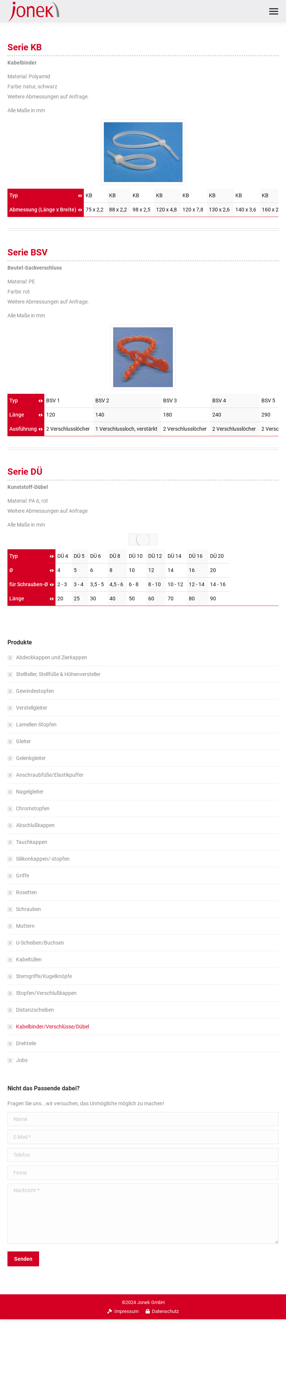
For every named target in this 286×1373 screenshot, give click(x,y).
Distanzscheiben (35, 1010)
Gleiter (23, 741)
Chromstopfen (33, 808)
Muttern (25, 926)
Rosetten (26, 892)
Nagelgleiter (30, 792)
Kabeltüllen (29, 959)
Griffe (22, 876)
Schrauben (28, 909)
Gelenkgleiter (31, 758)
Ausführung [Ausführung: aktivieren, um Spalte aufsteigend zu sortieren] (23, 429)
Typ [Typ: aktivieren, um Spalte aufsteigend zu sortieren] (13, 195)
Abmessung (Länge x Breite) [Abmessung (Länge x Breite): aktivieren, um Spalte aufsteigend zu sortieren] (42, 210)
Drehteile (26, 1043)
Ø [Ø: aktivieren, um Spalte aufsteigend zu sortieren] (11, 570)
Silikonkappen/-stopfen (43, 859)
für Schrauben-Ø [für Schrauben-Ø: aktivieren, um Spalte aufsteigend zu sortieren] (28, 584)
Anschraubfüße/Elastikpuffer (49, 775)
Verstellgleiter (31, 708)
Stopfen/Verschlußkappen (46, 993)
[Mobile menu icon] (274, 11)
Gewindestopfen (35, 691)
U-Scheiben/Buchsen (40, 943)
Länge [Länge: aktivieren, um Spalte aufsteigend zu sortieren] (16, 415)
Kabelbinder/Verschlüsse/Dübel (52, 1027)
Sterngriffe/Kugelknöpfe (44, 976)
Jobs (22, 1060)
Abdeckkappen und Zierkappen (51, 657)
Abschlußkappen (35, 825)
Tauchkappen (31, 842)
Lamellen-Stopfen (36, 725)
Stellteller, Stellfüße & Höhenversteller (58, 674)
